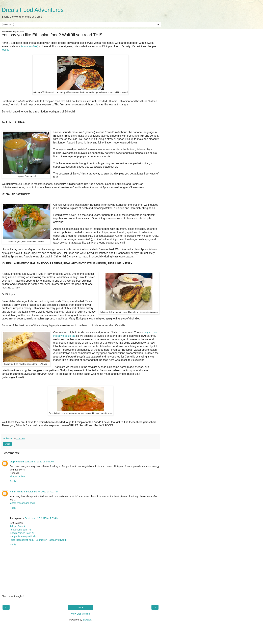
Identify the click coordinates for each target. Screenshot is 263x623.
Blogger (87, 619)
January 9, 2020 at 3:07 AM (39, 461)
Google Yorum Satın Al (22, 533)
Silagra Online (17, 476)
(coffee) (29, 46)
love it (5, 49)
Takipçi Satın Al (18, 526)
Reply (13, 481)
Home (80, 607)
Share (7, 444)
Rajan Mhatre (17, 491)
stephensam (17, 461)
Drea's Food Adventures (33, 10)
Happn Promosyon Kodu (23, 536)
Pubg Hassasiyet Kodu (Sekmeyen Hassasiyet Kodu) (38, 540)
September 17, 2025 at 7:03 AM (41, 518)
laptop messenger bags (22, 503)
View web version (80, 613)
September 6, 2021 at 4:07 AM (42, 491)
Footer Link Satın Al (20, 529)
